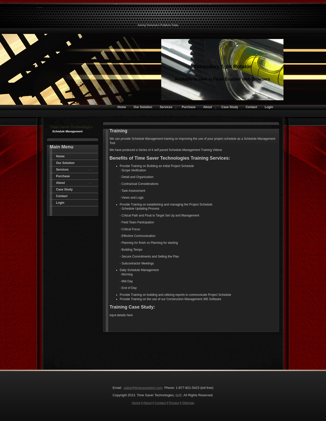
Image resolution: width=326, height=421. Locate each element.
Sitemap (188, 403)
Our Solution (65, 163)
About (74, 183)
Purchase (63, 176)
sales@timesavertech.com (143, 388)
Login (60, 203)
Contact (61, 196)
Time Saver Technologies (39, 7)
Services (74, 169)
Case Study (64, 189)
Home (60, 156)
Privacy (174, 403)
